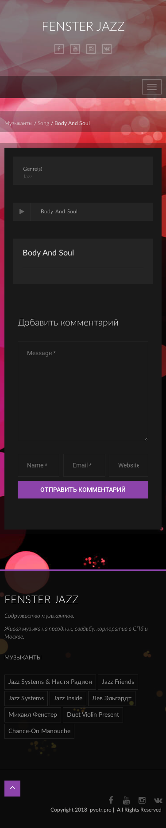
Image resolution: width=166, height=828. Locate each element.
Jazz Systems (26, 698)
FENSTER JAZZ (83, 26)
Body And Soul (48, 253)
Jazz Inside (68, 698)
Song (43, 123)
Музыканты (18, 123)
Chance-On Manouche (39, 731)
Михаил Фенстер (32, 715)
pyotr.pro (101, 809)
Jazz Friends (118, 682)
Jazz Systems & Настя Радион (50, 682)
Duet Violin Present (93, 715)
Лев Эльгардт (111, 698)
